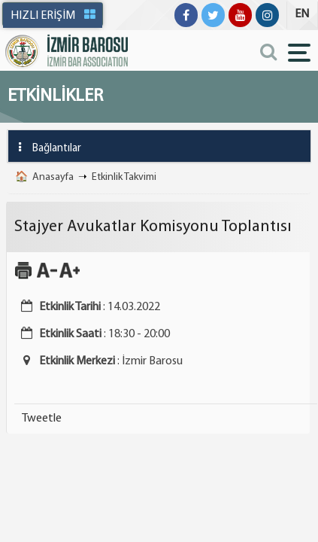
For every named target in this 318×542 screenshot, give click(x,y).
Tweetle (42, 419)
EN (302, 14)
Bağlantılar (44, 147)
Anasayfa (53, 177)
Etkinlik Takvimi (124, 177)
